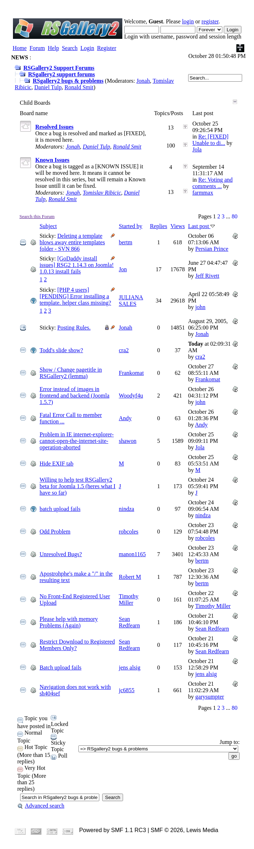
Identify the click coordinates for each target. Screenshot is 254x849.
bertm (125, 242)
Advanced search (40, 806)
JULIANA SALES (131, 300)
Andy (125, 418)
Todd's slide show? (61, 350)
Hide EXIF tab (56, 463)
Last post (201, 226)
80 (234, 216)
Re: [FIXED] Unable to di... (210, 139)
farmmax (202, 193)
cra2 (124, 350)
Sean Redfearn (129, 622)
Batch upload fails (60, 667)
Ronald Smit (78, 87)
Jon (123, 269)
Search (70, 48)
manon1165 (132, 554)
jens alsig (129, 667)
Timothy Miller (129, 599)
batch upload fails (60, 509)
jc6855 (127, 690)
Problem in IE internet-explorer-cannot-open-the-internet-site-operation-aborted (77, 440)
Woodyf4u (131, 395)
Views (178, 226)
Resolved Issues (54, 127)
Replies (158, 226)
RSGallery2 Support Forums (58, 68)
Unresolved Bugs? (61, 554)
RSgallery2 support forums (61, 74)
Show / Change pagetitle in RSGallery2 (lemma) (71, 373)
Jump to (229, 742)
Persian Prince (211, 249)
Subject (48, 226)
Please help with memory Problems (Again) (69, 622)
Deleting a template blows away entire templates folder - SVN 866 (72, 242)
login (188, 21)
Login (87, 48)
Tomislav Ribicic (102, 193)
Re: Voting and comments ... (212, 183)
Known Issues (52, 160)
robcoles (128, 531)
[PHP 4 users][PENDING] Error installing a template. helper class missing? (75, 296)
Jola (197, 149)
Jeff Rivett (207, 276)
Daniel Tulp (48, 87)
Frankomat (131, 373)
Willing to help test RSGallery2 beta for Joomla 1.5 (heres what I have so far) (77, 486)
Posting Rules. (73, 327)
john (200, 307)
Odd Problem (55, 531)
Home (20, 48)
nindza (126, 509)
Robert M (130, 577)
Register (106, 48)
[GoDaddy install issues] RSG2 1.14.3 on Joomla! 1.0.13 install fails (77, 264)
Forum (37, 48)
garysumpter (209, 697)
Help (53, 48)
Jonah (143, 81)
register (209, 21)
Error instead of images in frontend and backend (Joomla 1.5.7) (74, 395)
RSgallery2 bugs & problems (68, 81)
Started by (130, 226)
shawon (127, 441)
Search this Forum (37, 216)
